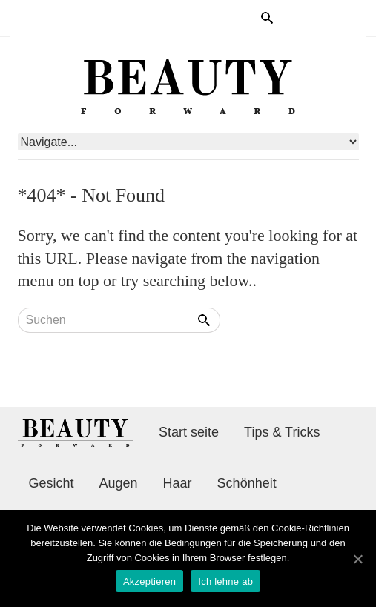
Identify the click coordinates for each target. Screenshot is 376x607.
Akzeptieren (149, 581)
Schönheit (247, 483)
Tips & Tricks (282, 432)
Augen (118, 483)
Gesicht (51, 483)
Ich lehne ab (225, 581)
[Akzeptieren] (357, 558)
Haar (177, 483)
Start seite (189, 432)
